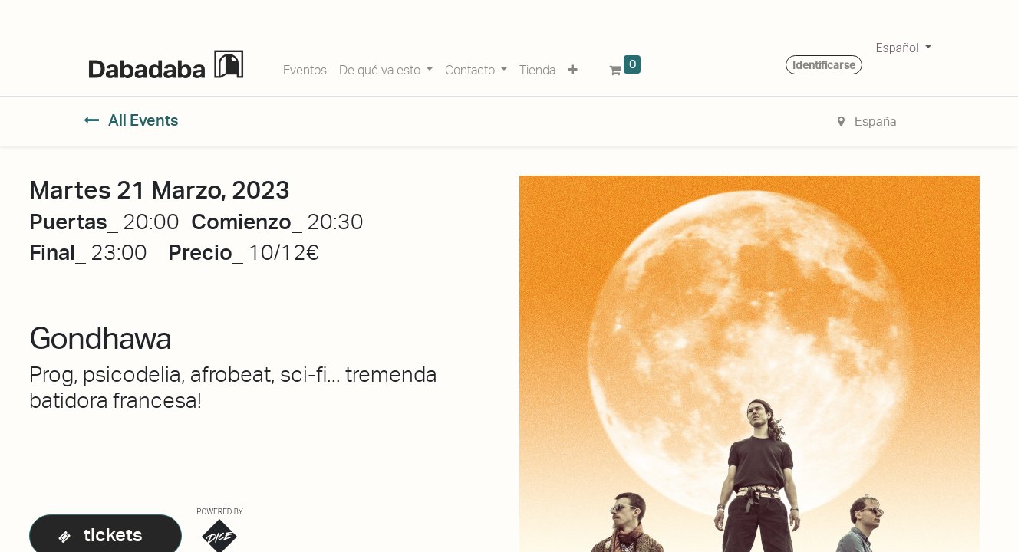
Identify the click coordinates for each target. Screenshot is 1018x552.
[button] (573, 67)
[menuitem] (305, 67)
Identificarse (823, 65)
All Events (132, 120)
